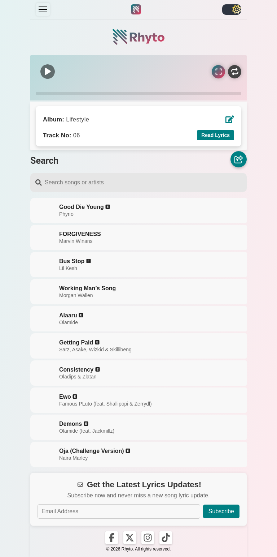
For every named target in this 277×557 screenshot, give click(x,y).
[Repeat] (234, 71)
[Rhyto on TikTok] (165, 537)
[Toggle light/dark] (231, 9)
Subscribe (221, 511)
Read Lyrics (215, 135)
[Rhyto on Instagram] (147, 537)
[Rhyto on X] (129, 537)
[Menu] (43, 9)
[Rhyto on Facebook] (111, 537)
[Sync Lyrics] (218, 71)
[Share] (238, 159)
